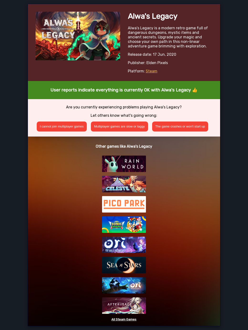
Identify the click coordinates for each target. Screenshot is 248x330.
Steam (151, 71)
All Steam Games (123, 319)
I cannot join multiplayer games (62, 126)
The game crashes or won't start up (180, 126)
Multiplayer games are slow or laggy (119, 126)
